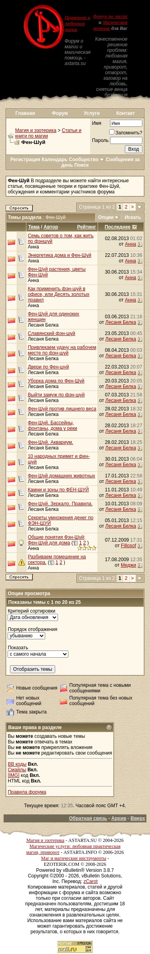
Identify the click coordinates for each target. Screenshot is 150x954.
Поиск (81, 165)
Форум (60, 113)
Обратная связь (88, 818)
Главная (25, 113)
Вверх (137, 818)
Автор (51, 227)
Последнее (118, 227)
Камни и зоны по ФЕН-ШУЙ (58, 490)
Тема (34, 227)
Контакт (125, 113)
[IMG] (13, 775)
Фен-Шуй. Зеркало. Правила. (60, 504)
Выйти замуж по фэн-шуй (56, 395)
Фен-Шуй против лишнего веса (62, 409)
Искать (132, 217)
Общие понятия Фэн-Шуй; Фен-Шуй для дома (56, 540)
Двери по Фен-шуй (48, 367)
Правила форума (27, 792)
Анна (33, 247)
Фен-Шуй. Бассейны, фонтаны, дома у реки (52, 425)
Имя (96, 123)
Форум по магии (110, 16)
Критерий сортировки (31, 611)
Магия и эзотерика (35, 130)
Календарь (55, 159)
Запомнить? (125, 133)
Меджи (128, 565)
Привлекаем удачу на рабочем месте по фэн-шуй (62, 350)
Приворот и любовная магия (77, 23)
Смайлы (17, 770)
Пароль (100, 140)
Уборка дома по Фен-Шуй (56, 381)
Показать (18, 647)
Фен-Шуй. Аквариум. (50, 442)
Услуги (92, 113)
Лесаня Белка (43, 325)
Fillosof (128, 545)
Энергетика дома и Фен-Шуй (59, 255)
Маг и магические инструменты (73, 858)
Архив (118, 818)
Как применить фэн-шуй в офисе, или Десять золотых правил (58, 294)
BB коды (17, 764)
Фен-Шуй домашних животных (61, 476)
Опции (106, 217)
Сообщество (86, 159)
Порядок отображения (32, 629)
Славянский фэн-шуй (51, 333)
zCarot (91, 881)
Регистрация (25, 159)
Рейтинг (86, 227)
